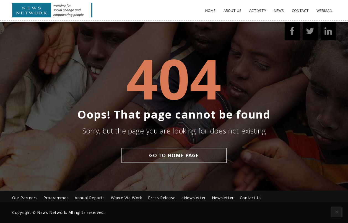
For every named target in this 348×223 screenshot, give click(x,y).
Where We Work (126, 197)
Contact (300, 10)
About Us (233, 10)
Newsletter (223, 197)
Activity (257, 10)
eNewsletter (193, 197)
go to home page (174, 155)
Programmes (56, 197)
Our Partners (24, 197)
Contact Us (251, 197)
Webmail (324, 10)
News (279, 10)
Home (210, 10)
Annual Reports (90, 197)
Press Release (161, 197)
